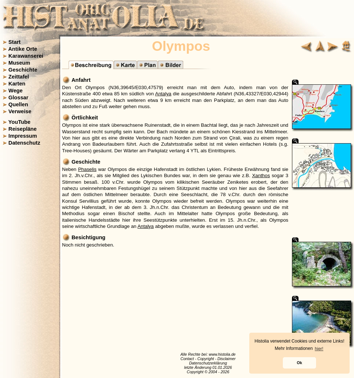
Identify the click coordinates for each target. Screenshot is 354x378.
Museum (19, 63)
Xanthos (261, 175)
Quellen (18, 104)
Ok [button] (299, 362)
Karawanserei (25, 56)
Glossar (18, 97)
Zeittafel (18, 77)
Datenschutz (24, 143)
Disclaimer (227, 358)
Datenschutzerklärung (208, 363)
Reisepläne (22, 129)
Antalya (163, 93)
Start (14, 42)
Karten (16, 84)
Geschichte (22, 70)
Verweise (19, 111)
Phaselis (87, 169)
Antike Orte (22, 49)
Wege (15, 90)
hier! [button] (319, 348)
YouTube (19, 122)
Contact (187, 358)
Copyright (205, 358)
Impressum (22, 136)
